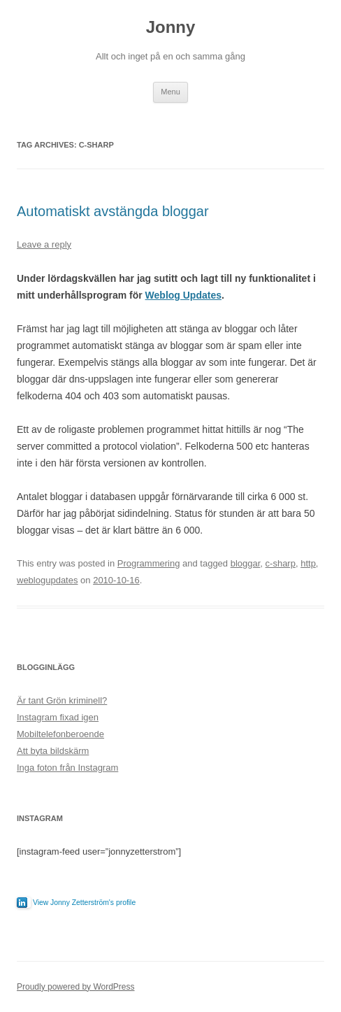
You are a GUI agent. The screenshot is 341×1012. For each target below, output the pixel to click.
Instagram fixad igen (58, 717)
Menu (170, 91)
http (308, 563)
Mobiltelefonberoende (60, 734)
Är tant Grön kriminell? (62, 700)
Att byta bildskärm (53, 751)
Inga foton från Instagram (67, 767)
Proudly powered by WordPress (76, 987)
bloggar (246, 563)
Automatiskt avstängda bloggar (113, 211)
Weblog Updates (183, 295)
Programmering (148, 563)
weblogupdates (47, 580)
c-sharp (281, 563)
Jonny (171, 26)
